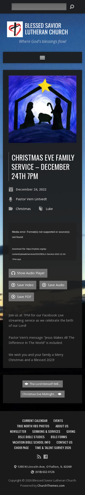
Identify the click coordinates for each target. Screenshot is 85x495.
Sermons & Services (46, 431)
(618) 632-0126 (44, 472)
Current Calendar (34, 420)
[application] (42, 241)
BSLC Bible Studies (31, 436)
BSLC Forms (59, 436)
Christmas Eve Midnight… (42, 394)
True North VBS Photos (33, 426)
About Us (62, 426)
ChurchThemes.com (51, 485)
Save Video (22, 285)
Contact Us (64, 442)
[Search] (39, 6)
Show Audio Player (28, 273)
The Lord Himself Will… (42, 384)
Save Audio (53, 285)
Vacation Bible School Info (31, 442)
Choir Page (21, 447)
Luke (49, 209)
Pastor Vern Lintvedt (31, 199)
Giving (70, 431)
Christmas (23, 209)
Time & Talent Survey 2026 (53, 447)
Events (58, 420)
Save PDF (21, 297)
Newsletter (18, 431)
